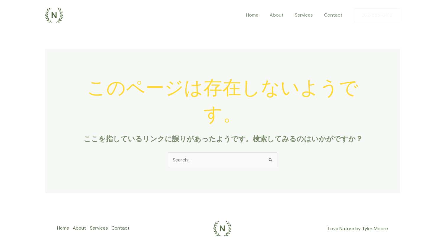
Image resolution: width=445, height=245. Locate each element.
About (281, 15)
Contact (334, 15)
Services (306, 15)
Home (258, 15)
